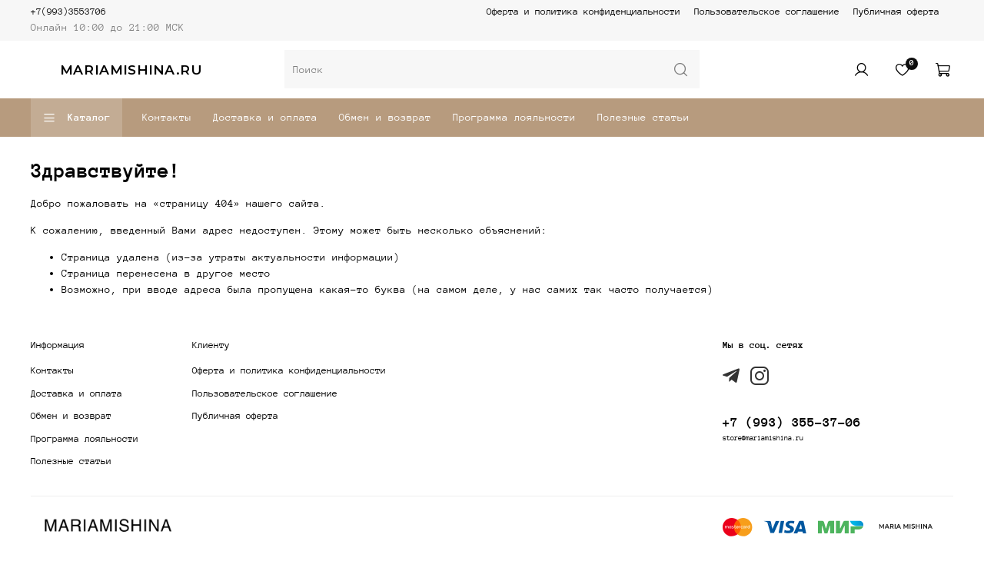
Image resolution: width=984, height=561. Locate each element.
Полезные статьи (643, 117)
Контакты (166, 117)
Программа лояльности (514, 117)
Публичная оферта (896, 11)
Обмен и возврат (385, 117)
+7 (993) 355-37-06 (792, 422)
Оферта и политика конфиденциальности (583, 11)
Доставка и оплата (265, 117)
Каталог (76, 118)
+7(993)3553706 (68, 11)
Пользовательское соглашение (766, 11)
